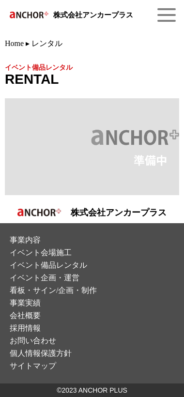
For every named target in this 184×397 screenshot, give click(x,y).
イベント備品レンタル (48, 265)
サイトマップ (33, 366)
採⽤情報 (25, 328)
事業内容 (25, 240)
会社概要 (25, 315)
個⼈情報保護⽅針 (41, 353)
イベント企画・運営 (44, 278)
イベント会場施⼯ (41, 252)
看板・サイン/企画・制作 (53, 290)
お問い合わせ (33, 340)
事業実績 (25, 303)
